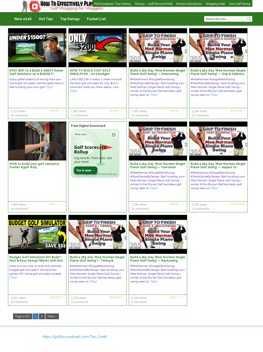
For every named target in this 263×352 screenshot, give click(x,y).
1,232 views (78, 298)
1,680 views (18, 204)
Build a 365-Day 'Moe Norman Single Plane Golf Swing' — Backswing (157, 259)
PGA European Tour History (112, 4)
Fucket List (96, 19)
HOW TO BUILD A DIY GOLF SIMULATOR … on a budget (90, 72)
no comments (19, 208)
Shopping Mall (215, 4)
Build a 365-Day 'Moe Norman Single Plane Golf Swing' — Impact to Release (218, 167)
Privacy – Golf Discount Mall (153, 4)
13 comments (200, 208)
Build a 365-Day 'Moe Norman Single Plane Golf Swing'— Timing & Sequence (97, 261)
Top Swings (70, 19)
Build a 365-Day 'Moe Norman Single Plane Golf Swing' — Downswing (157, 72)
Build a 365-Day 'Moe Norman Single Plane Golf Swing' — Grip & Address (218, 72)
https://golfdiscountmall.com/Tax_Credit (75, 337)
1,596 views (199, 111)
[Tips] (48, 87)
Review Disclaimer (189, 4)
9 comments (139, 302)
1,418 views (139, 298)
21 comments (200, 115)
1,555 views (139, 111)
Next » (52, 316)
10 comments (140, 208)
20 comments (19, 115)
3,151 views (18, 298)
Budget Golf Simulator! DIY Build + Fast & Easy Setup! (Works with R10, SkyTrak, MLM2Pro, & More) (36, 261)
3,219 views (18, 111)
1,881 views (78, 111)
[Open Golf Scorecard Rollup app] (95, 153)
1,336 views (139, 204)
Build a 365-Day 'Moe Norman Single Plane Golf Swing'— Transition (157, 165)
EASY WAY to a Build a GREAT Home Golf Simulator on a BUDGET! (36, 72)
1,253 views (199, 204)
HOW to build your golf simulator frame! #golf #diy (34, 165)
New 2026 (23, 19)
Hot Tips (46, 19)
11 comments (79, 115)
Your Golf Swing (239, 4)
